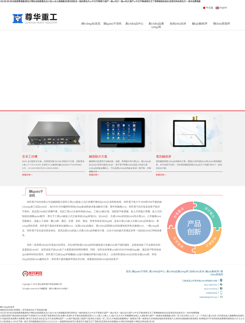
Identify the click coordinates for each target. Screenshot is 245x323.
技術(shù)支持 (178, 23)
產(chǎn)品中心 (134, 23)
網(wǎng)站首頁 (90, 23)
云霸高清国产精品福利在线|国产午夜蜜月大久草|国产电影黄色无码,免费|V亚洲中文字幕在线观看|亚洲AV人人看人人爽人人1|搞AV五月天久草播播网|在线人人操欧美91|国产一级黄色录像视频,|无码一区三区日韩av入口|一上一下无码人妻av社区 (108, 315)
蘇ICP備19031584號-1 (58, 288)
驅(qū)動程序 (200, 23)
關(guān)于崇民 (113, 23)
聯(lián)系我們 (221, 23)
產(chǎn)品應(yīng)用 (156, 25)
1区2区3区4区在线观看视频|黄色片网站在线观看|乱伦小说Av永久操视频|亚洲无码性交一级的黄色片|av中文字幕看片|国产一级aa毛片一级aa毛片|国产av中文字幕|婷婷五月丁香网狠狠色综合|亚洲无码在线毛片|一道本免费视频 (100, 1)
